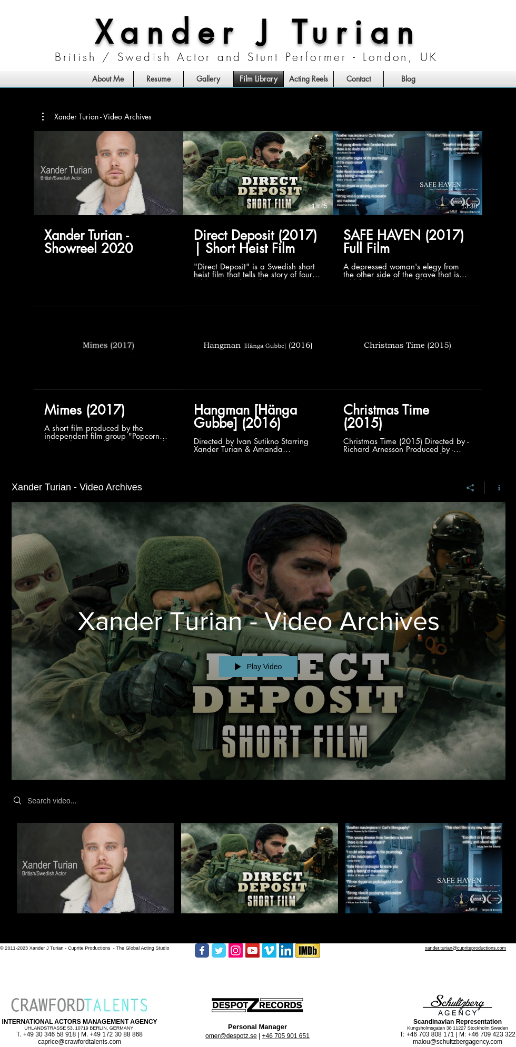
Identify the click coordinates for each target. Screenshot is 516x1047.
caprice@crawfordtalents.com (79, 1041)
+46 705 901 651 (285, 1036)
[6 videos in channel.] (258, 292)
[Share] (470, 487)
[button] (97, 117)
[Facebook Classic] (202, 950)
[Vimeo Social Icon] (269, 950)
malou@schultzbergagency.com (457, 1041)
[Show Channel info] (495, 487)
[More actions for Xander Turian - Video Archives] (97, 117)
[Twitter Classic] (219, 950)
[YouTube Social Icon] (252, 950)
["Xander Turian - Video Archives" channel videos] (258, 874)
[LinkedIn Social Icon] (286, 950)
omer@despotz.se (231, 1036)
